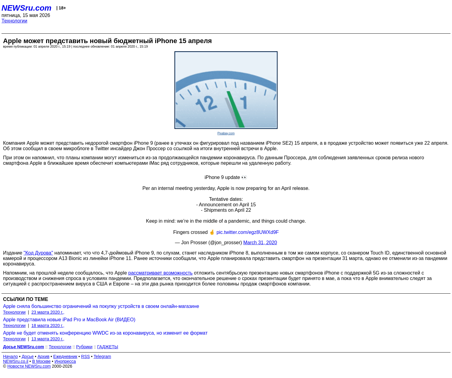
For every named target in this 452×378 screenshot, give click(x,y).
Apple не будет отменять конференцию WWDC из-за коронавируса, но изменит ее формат (105, 333)
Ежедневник (65, 356)
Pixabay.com (226, 133)
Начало (10, 356)
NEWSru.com (27, 7)
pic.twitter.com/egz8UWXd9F (248, 232)
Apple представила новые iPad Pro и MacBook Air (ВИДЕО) (69, 319)
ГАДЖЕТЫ (107, 346)
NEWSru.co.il (15, 361)
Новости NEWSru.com (29, 366)
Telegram (102, 356)
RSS (85, 356)
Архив (43, 356)
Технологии (14, 20)
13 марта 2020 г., (48, 338)
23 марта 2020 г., (48, 312)
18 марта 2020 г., (48, 325)
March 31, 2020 (260, 242)
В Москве (41, 361)
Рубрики (84, 346)
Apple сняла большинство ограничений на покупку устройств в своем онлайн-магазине (101, 306)
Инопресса (65, 361)
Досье (28, 356)
